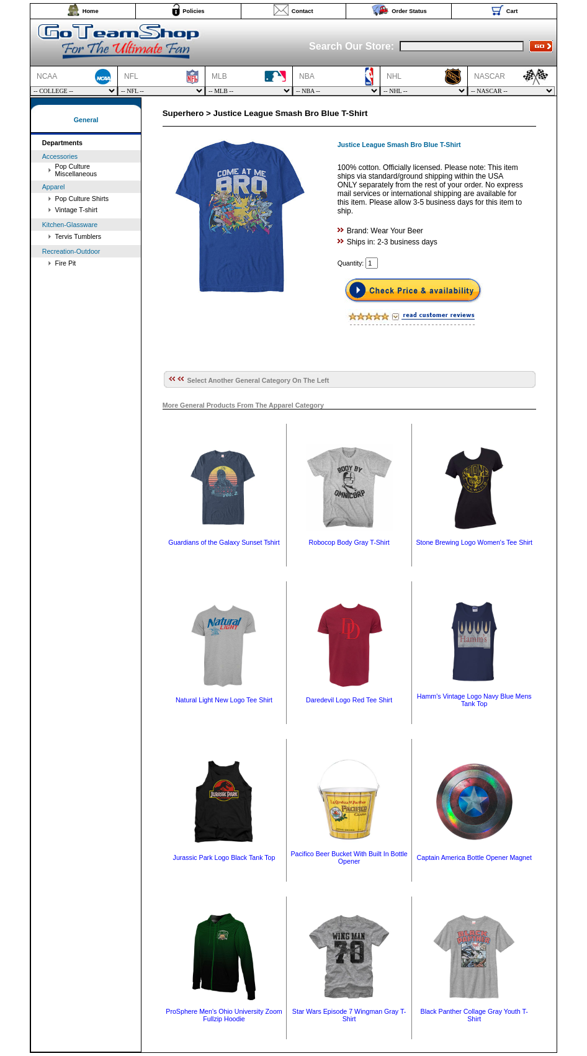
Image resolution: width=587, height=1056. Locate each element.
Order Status (409, 11)
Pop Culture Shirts (82, 198)
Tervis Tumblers (78, 236)
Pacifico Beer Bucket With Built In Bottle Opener (348, 857)
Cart (512, 11)
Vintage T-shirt (76, 209)
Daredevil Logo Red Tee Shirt (349, 700)
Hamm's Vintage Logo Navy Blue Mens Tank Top (474, 699)
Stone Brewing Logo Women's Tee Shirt (474, 542)
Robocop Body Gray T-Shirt (349, 542)
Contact (302, 11)
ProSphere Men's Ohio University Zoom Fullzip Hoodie (224, 1015)
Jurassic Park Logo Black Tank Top (224, 857)
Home (91, 11)
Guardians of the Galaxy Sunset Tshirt (223, 542)
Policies (193, 11)
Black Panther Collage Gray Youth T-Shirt (474, 1015)
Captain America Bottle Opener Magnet (474, 857)
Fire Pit (65, 263)
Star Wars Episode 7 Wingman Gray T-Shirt (349, 1015)
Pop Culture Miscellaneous (76, 170)
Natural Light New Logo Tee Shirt (224, 700)
